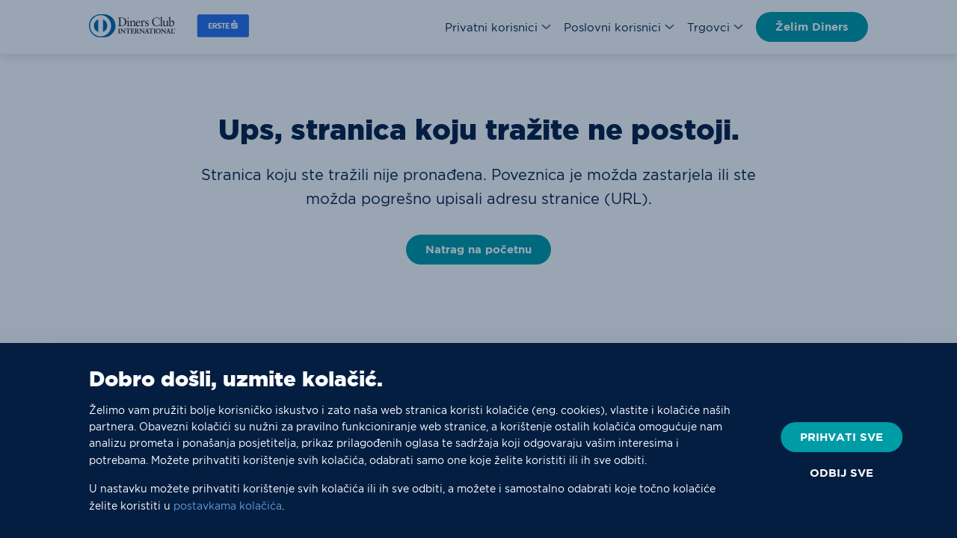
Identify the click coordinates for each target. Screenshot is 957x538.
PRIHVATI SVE (841, 436)
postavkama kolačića (227, 506)
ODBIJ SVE (841, 473)
